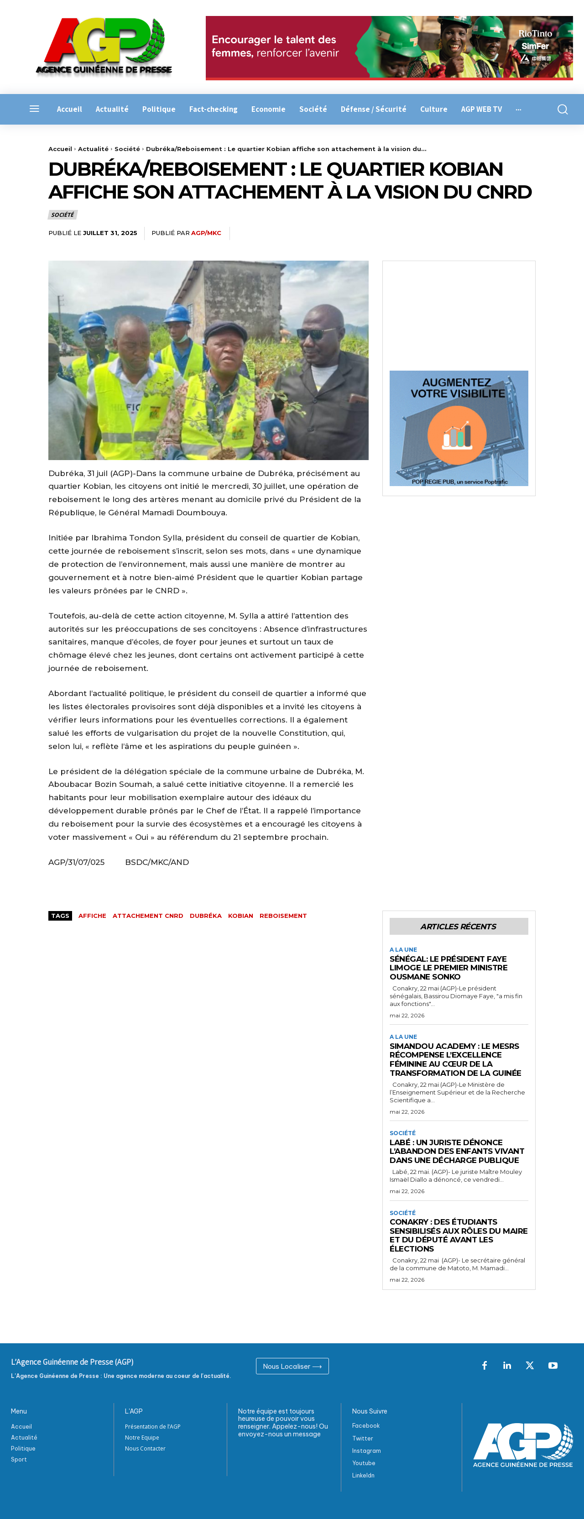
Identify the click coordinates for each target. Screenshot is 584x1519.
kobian (240, 915)
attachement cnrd (148, 915)
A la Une (403, 950)
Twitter (362, 1438)
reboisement (283, 915)
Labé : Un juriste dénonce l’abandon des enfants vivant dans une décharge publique (457, 1151)
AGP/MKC (206, 232)
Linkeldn (363, 1475)
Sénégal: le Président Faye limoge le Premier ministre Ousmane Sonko (448, 967)
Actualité (93, 148)
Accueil (60, 148)
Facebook (366, 1425)
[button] (559, 109)
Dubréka (206, 915)
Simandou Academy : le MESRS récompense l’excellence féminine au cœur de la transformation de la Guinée (455, 1060)
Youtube (363, 1462)
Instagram (366, 1450)
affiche (92, 915)
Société (127, 148)
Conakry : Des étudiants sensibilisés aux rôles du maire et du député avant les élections (459, 1235)
